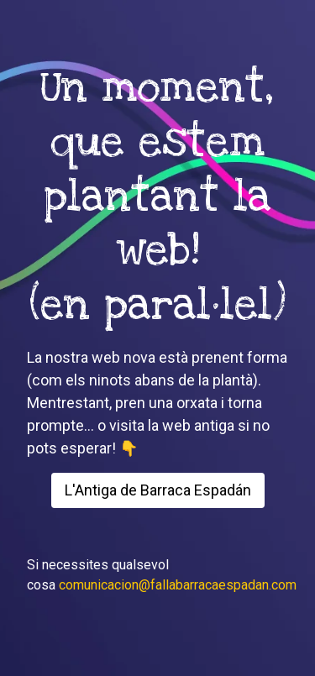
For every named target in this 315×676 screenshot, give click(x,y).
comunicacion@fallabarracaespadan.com (178, 585)
